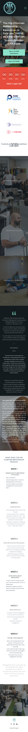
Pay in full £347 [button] (14, 61)
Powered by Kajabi (14, 728)
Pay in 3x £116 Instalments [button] (14, 53)
